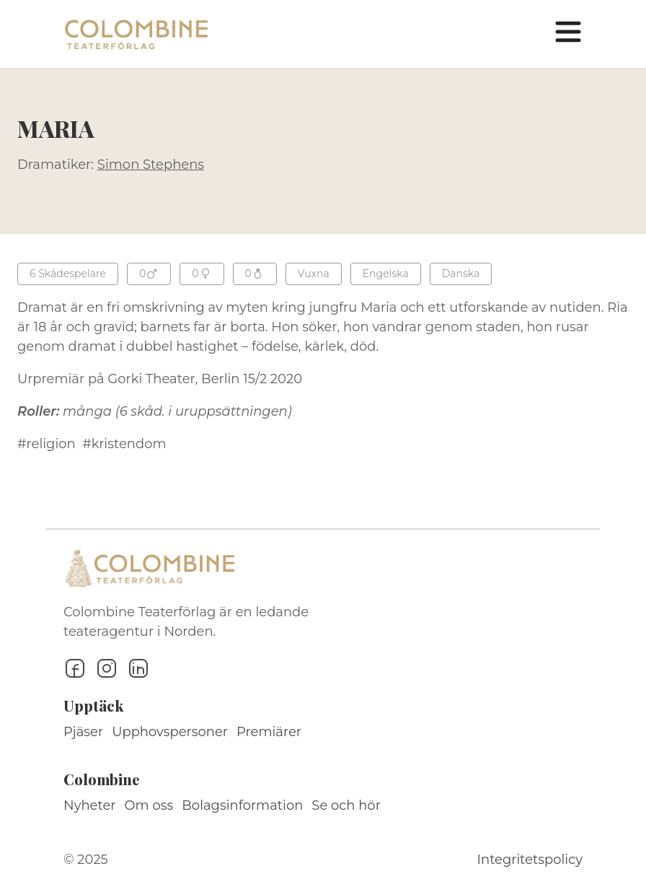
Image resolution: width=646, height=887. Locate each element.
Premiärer (268, 732)
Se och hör (346, 805)
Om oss (149, 805)
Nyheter (89, 805)
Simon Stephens (150, 164)
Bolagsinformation (242, 805)
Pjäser (83, 732)
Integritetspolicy (530, 860)
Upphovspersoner (170, 732)
